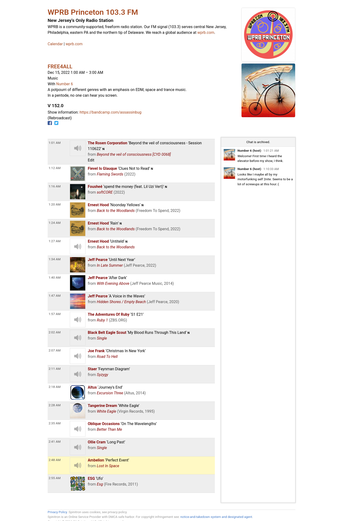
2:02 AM (55, 332)
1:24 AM (55, 223)
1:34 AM (55, 259)
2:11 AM (55, 369)
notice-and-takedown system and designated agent (216, 517)
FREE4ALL (60, 66)
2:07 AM (55, 350)
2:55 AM (55, 478)
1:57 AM (55, 314)
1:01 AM (55, 143)
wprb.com (205, 32)
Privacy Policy (57, 512)
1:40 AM (55, 277)
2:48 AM (55, 460)
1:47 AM (55, 295)
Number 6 (64, 84)
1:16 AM (55, 186)
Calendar (55, 44)
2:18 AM (55, 387)
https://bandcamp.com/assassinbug (110, 112)
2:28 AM (55, 405)
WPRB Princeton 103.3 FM (93, 12)
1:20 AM (55, 204)
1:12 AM (55, 168)
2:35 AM (55, 423)
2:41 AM (55, 441)
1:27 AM (55, 241)
